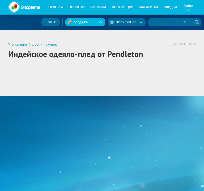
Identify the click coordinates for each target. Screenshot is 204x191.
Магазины (148, 7)
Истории (98, 7)
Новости (76, 7)
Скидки (170, 7)
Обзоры (55, 7)
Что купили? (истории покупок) (33, 44)
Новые (50, 22)
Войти (188, 7)
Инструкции (123, 7)
